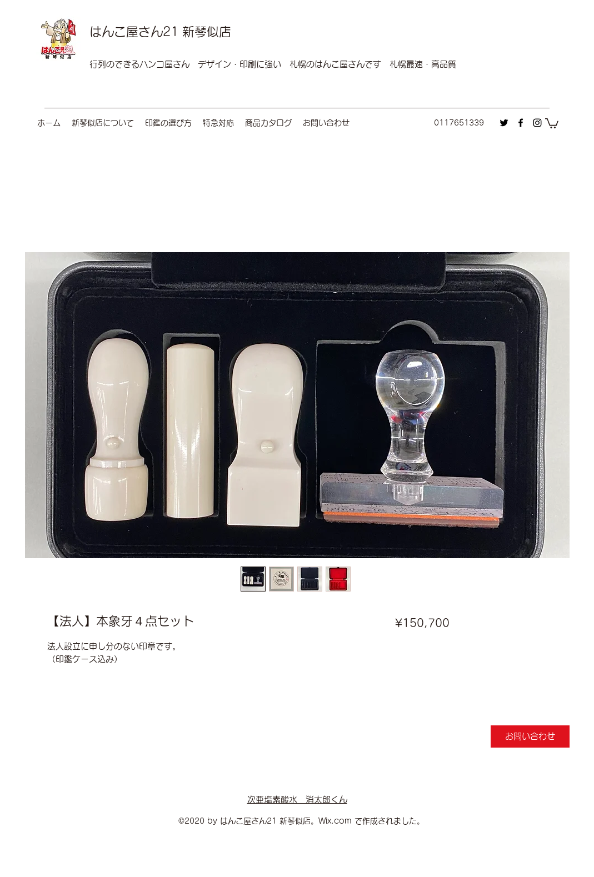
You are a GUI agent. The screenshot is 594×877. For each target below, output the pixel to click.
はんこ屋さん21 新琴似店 (160, 32)
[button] (551, 122)
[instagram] (537, 122)
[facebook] (520, 122)
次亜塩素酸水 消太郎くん (297, 799)
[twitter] (504, 122)
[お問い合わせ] (530, 736)
